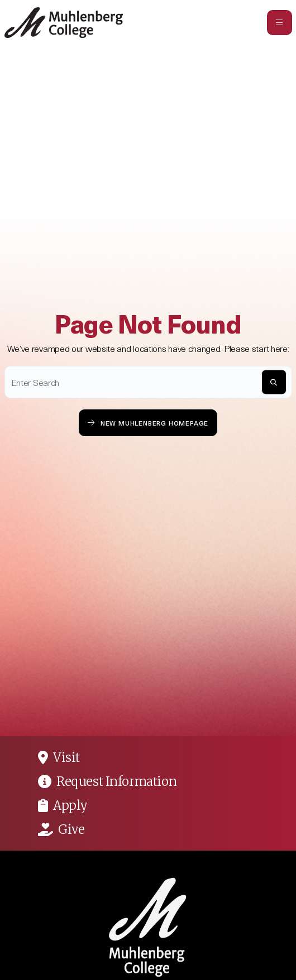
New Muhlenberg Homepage (148, 422)
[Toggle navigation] (279, 22)
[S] (274, 382)
